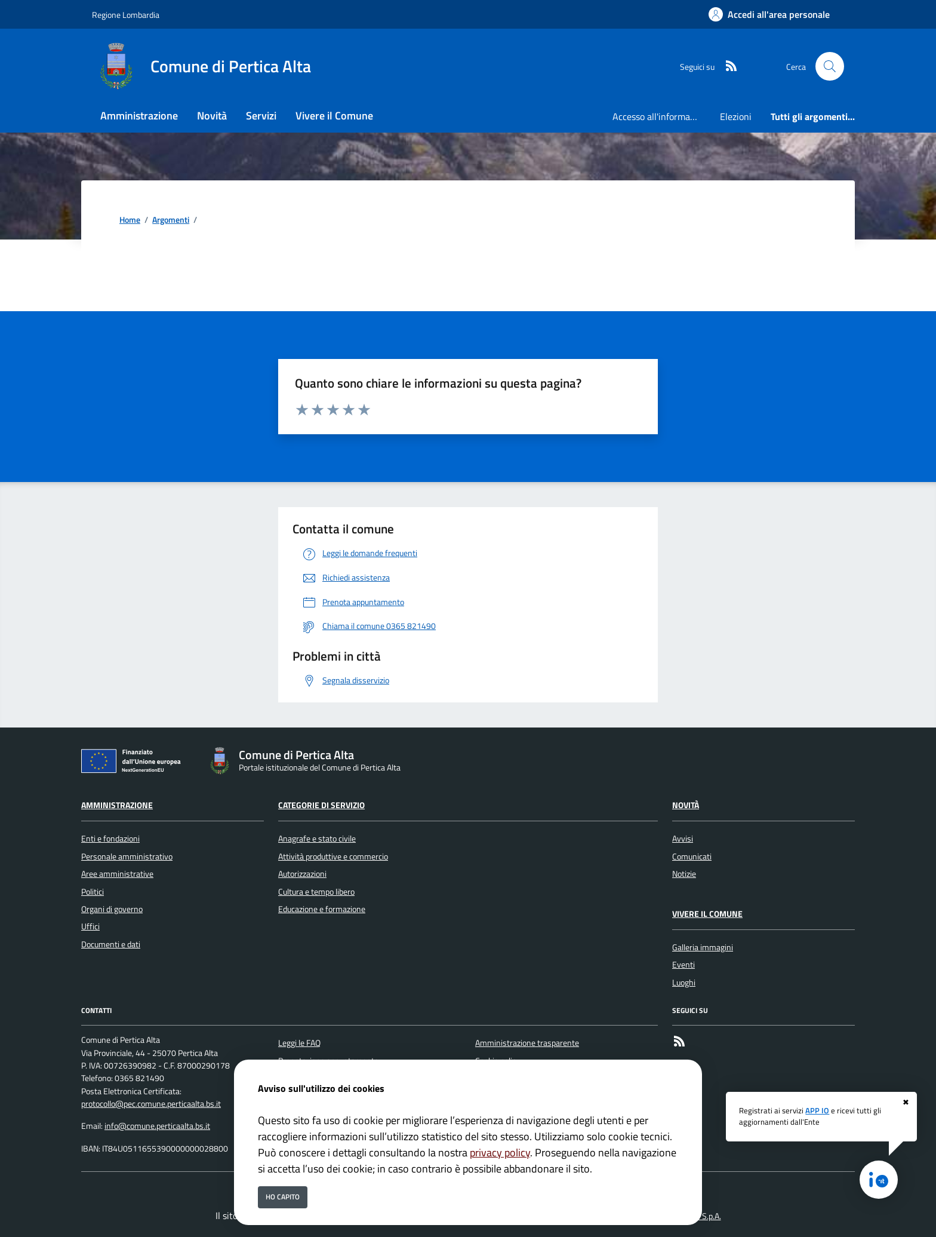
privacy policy (500, 1152)
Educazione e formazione (321, 909)
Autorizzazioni (302, 873)
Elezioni (736, 116)
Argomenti (170, 220)
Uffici (90, 926)
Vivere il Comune (707, 913)
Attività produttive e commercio (333, 856)
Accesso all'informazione (661, 116)
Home (129, 220)
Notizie (684, 873)
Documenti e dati (110, 944)
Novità (685, 805)
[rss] (726, 67)
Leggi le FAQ (299, 1042)
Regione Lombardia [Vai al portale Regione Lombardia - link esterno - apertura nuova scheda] (125, 14)
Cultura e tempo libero (316, 891)
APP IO (817, 1110)
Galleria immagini (702, 947)
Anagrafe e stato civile (317, 838)
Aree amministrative (117, 873)
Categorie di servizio (321, 805)
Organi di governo (112, 909)
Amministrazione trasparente (527, 1042)
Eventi (683, 964)
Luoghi (683, 982)
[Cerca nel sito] (829, 66)
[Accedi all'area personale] (769, 14)
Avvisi (682, 838)
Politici (92, 891)
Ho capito (283, 1196)
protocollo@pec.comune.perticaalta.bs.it (151, 1103)
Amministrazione (117, 805)
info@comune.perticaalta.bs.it (157, 1125)
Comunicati (692, 856)
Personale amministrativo (127, 856)
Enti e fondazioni (110, 838)
